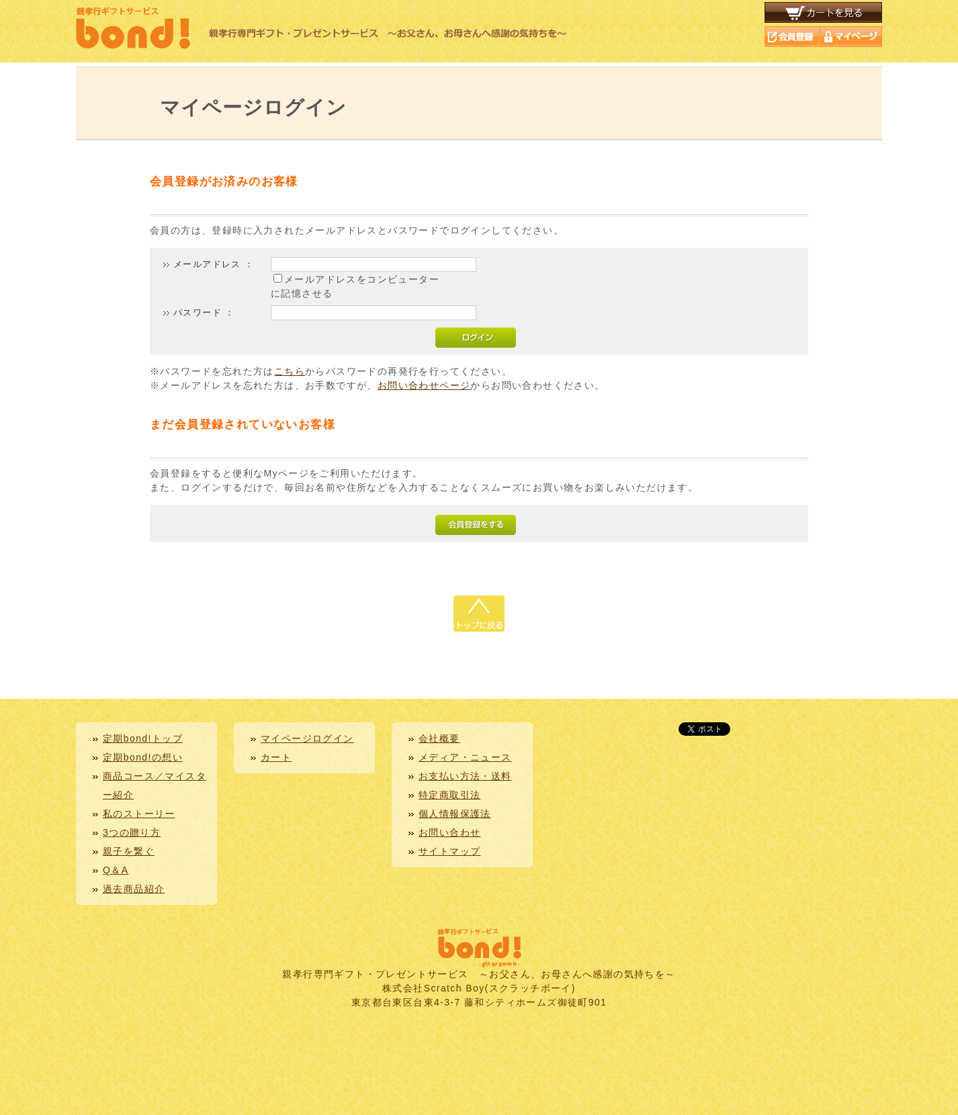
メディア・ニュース (465, 757)
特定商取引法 (449, 794)
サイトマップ (449, 851)
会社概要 (439, 738)
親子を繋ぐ (129, 851)
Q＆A (115, 870)
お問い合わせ (449, 832)
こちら (289, 371)
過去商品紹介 (134, 888)
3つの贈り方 (132, 832)
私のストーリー (139, 813)
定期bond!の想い (143, 757)
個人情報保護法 (455, 813)
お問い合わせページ (424, 385)
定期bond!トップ (143, 738)
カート (276, 757)
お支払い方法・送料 (465, 776)
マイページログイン (307, 738)
